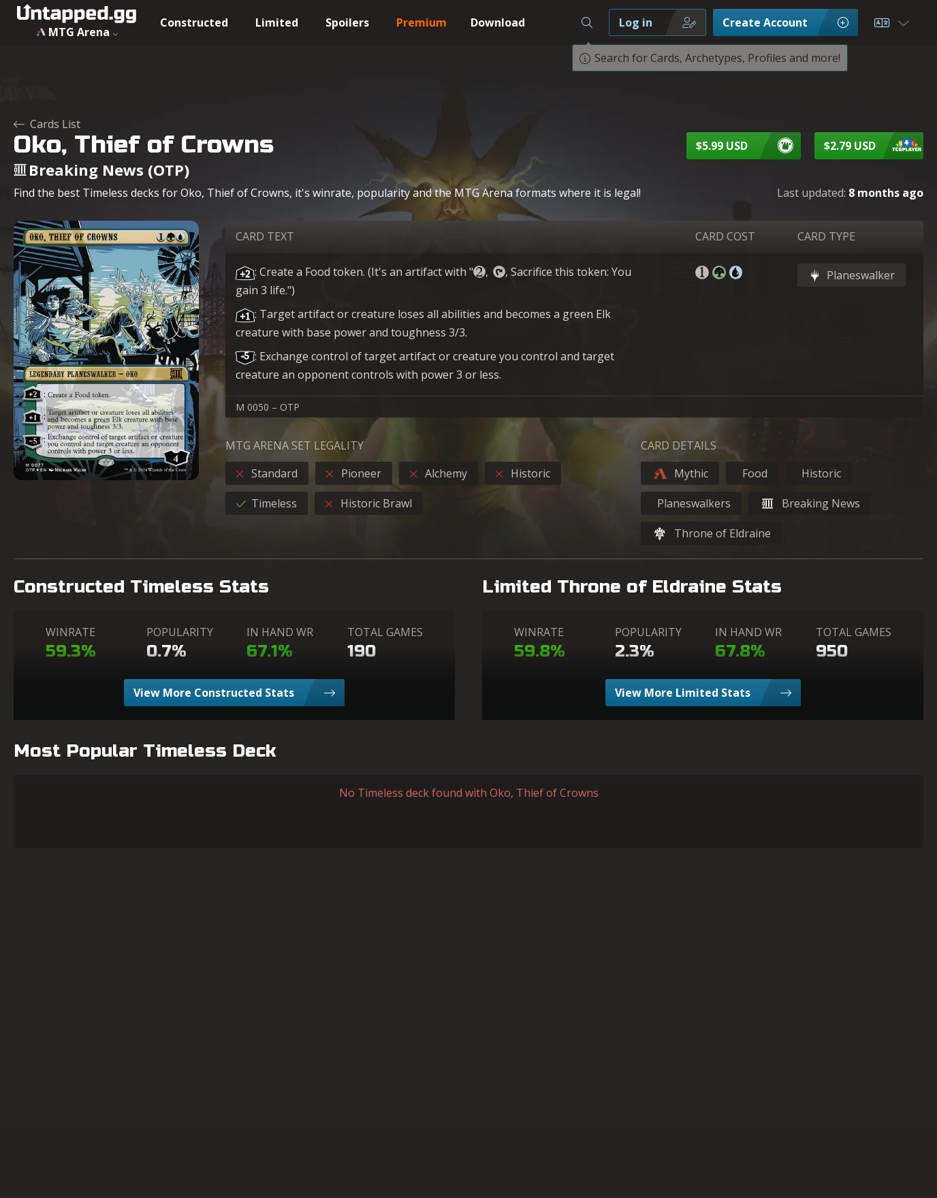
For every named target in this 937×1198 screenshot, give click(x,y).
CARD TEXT (265, 236)
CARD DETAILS (678, 445)
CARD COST (725, 236)
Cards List (47, 123)
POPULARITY (179, 632)
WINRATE (70, 632)
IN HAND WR (280, 632)
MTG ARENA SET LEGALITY (294, 445)
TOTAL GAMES (385, 632)
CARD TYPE (826, 236)
